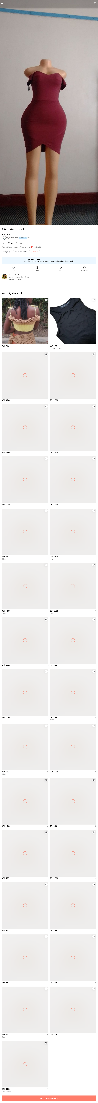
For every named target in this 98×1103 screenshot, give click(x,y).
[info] (22, 252)
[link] (84, 269)
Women (35, 252)
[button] (95, 3)
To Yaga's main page (49, 1098)
